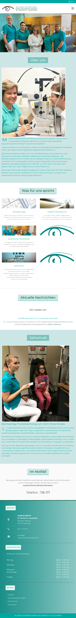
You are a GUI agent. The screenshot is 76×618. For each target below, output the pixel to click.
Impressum (12, 605)
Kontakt (11, 595)
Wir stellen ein (38, 309)
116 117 (45, 492)
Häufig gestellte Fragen (17, 598)
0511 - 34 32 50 (23, 529)
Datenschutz (13, 601)
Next (73, 33)
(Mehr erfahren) (54, 324)
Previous (3, 33)
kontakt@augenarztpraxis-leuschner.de (28, 536)
